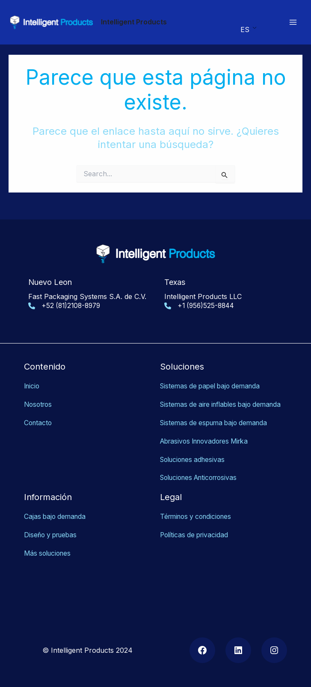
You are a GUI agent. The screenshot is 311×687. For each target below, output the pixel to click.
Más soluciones (49, 544)
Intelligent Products (134, 22)
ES (244, 29)
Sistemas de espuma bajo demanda (217, 415)
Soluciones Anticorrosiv (199, 469)
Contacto (38, 405)
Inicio (32, 369)
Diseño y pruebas (52, 526)
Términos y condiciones (198, 508)
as (241, 469)
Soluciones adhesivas (195, 451)
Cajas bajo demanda (56, 508)
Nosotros (39, 387)
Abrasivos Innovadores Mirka (208, 433)
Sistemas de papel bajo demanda (213, 369)
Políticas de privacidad (196, 526)
